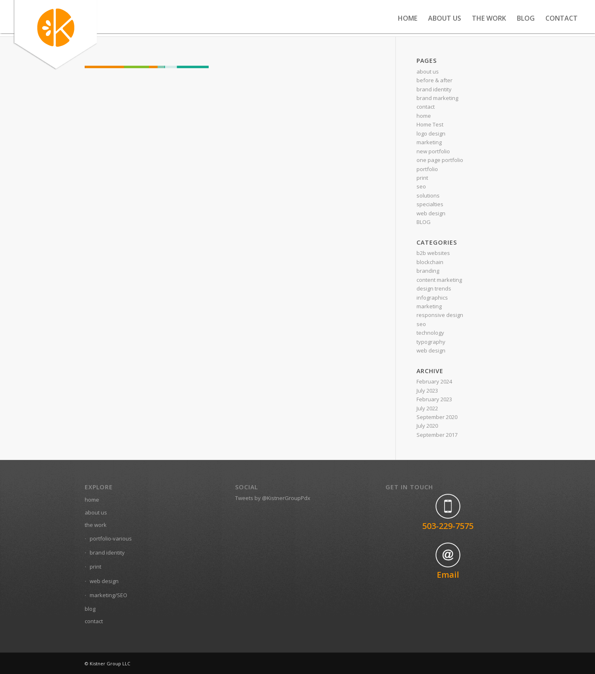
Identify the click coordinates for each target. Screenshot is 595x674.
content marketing (439, 279)
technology (430, 332)
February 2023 (434, 399)
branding (427, 270)
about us (427, 71)
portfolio (427, 169)
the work (96, 525)
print (422, 177)
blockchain (429, 262)
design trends (433, 288)
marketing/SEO (108, 595)
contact (425, 106)
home (423, 115)
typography (430, 341)
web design (430, 213)
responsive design (439, 315)
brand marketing (437, 98)
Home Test (429, 124)
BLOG (423, 222)
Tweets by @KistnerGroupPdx (272, 498)
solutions (428, 195)
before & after (434, 80)
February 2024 (434, 381)
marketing (429, 142)
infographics (432, 297)
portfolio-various (111, 538)
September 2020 (436, 417)
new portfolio (433, 151)
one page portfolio (439, 160)
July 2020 (427, 425)
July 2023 (427, 390)
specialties (429, 204)
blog (90, 608)
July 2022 (427, 408)
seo (421, 186)
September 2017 (436, 434)
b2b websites (433, 253)
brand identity (434, 89)
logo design (430, 133)
